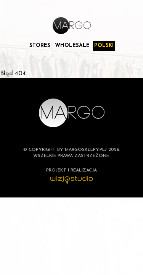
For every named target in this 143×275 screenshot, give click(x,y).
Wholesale (72, 46)
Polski (104, 46)
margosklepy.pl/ (86, 149)
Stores (39, 46)
